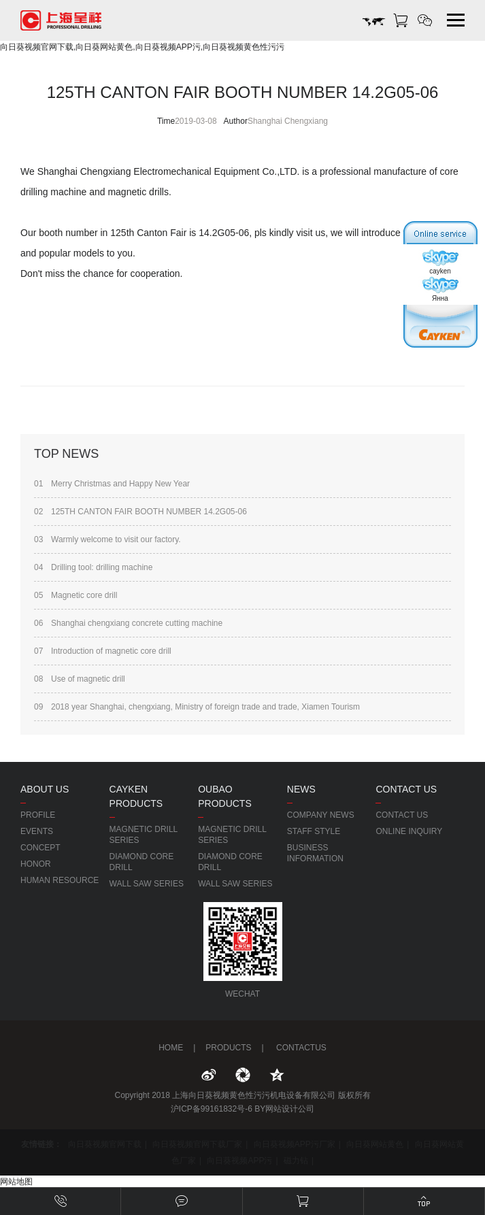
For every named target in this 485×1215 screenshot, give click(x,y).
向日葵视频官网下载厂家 (197, 1144)
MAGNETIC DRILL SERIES (144, 835)
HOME (170, 1047)
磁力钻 (296, 1160)
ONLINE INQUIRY (408, 831)
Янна (440, 289)
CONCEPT (40, 847)
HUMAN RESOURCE (59, 880)
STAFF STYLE (313, 831)
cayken (440, 262)
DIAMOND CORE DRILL (142, 862)
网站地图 (16, 1181)
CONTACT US (401, 815)
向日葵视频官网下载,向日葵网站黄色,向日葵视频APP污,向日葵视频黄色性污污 (142, 47)
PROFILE (37, 815)
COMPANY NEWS (320, 815)
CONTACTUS (300, 1047)
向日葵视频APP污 (239, 1160)
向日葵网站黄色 (374, 1144)
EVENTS (36, 831)
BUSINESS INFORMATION (315, 853)
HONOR (35, 864)
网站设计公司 (289, 1109)
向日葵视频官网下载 (104, 1144)
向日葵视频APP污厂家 (294, 1144)
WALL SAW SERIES (147, 883)
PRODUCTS (228, 1047)
